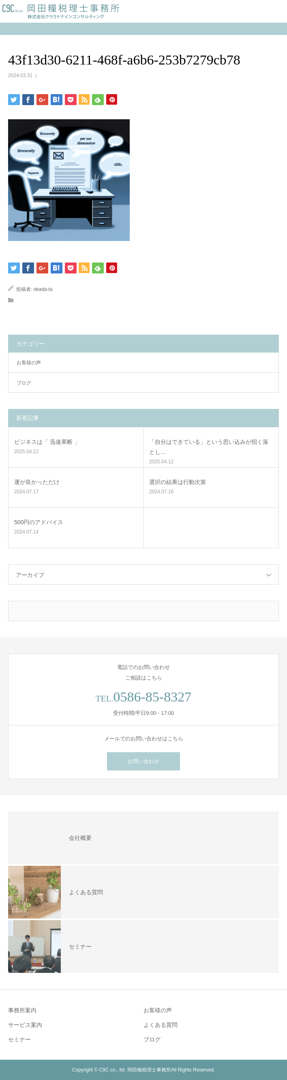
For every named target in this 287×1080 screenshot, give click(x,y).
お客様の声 (29, 363)
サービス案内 (25, 1025)
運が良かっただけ (37, 482)
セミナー (19, 1039)
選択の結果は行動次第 (177, 482)
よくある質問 (161, 1025)
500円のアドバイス (38, 522)
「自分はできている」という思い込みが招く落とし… (208, 447)
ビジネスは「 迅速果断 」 (47, 442)
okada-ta (43, 289)
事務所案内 (22, 1010)
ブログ (24, 383)
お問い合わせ (143, 761)
